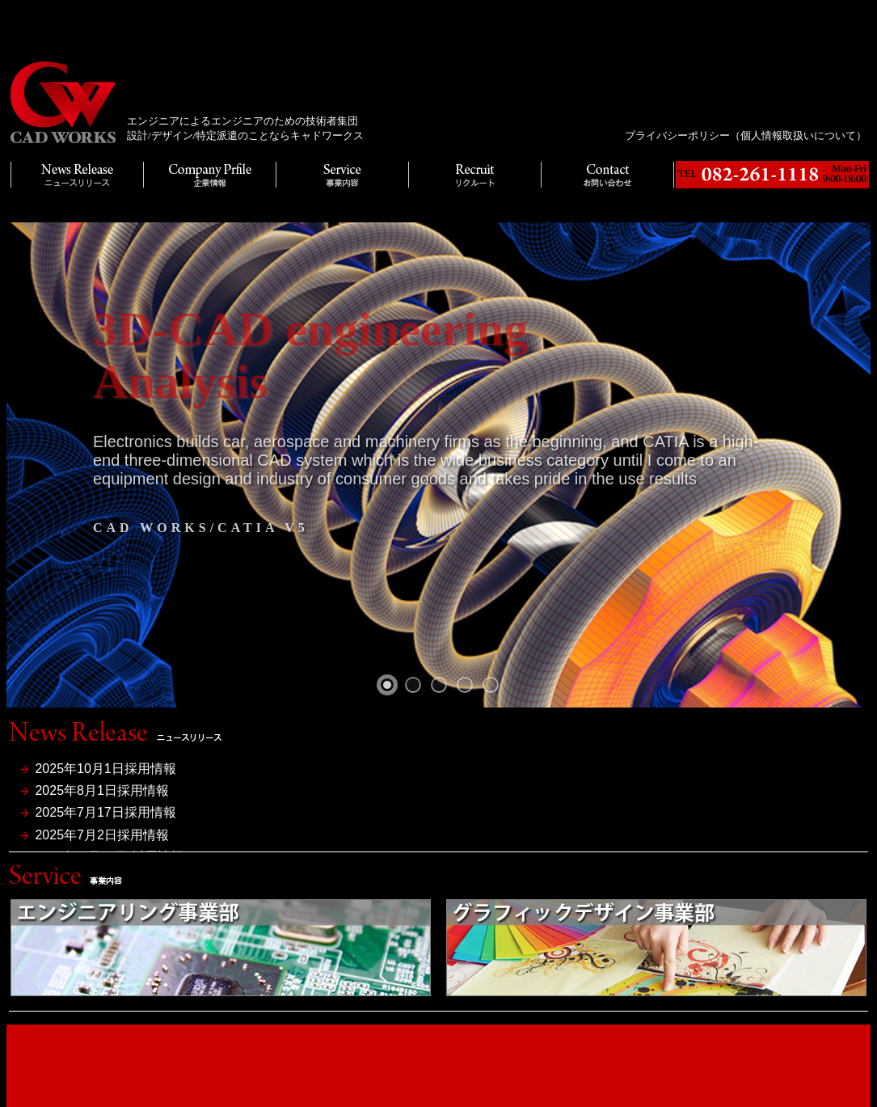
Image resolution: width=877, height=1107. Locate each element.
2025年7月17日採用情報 (105, 812)
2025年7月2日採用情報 (101, 835)
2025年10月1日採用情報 (105, 768)
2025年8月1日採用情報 (101, 790)
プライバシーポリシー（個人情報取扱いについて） (745, 135)
